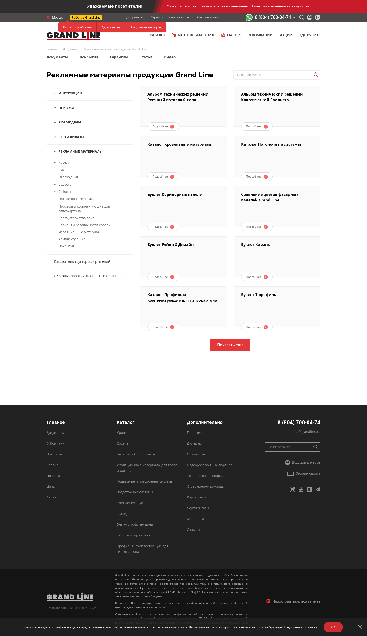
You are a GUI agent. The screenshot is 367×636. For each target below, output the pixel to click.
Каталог (155, 35)
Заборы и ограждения (134, 535)
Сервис (156, 17)
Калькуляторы (179, 17)
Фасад (122, 513)
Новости (53, 475)
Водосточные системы (135, 492)
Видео (170, 57)
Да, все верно (111, 27)
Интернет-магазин (193, 35)
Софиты (123, 443)
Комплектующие (130, 503)
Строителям (196, 454)
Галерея (231, 35)
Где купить (310, 35)
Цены (51, 486)
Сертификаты (198, 508)
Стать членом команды (205, 486)
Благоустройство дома (135, 524)
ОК (333, 627)
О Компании (57, 443)
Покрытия (89, 57)
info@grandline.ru (305, 431)
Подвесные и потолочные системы (145, 481)
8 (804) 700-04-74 (273, 17)
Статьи (145, 57)
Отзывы (193, 529)
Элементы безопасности (136, 454)
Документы (134, 17)
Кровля (122, 432)
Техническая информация (208, 475)
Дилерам (194, 443)
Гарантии (119, 57)
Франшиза (195, 519)
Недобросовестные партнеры (211, 465)
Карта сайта (197, 497)
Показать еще (230, 344)
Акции (286, 35)
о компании (261, 35)
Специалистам (207, 17)
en (318, 17)
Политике (310, 627)
